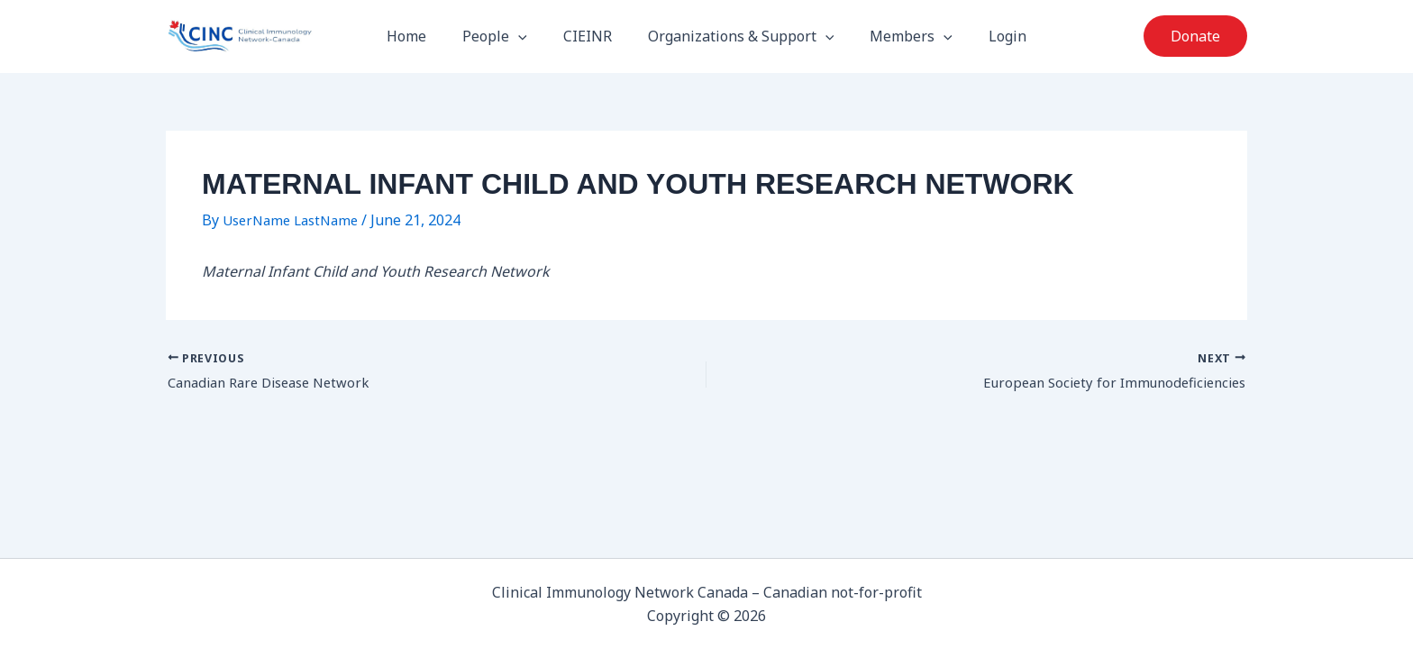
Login (989, 40)
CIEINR (591, 40)
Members (900, 39)
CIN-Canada (353, 39)
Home (424, 40)
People (505, 39)
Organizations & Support (737, 39)
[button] (529, 39)
